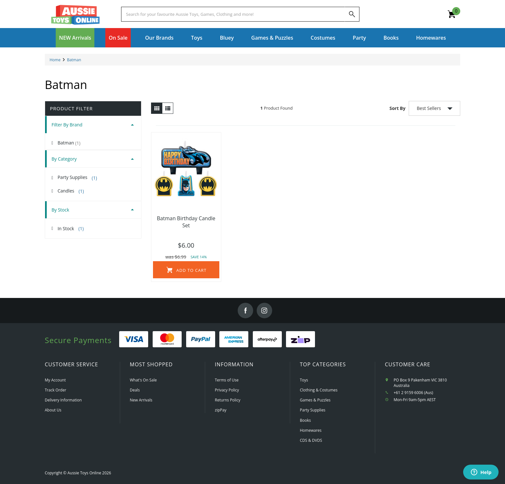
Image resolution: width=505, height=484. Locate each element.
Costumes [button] (323, 37)
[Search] (352, 14)
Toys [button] (196, 37)
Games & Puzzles (315, 400)
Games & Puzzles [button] (272, 37)
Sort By (397, 108)
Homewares (310, 430)
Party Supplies (77, 177)
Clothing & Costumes (319, 390)
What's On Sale (143, 380)
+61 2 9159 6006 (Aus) (413, 392)
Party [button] (359, 37)
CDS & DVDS (311, 440)
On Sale (118, 37)
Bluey (227, 37)
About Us (53, 410)
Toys (304, 380)
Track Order (55, 390)
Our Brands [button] (159, 37)
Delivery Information (63, 400)
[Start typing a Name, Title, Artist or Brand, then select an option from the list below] (233, 14)
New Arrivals (141, 400)
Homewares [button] (431, 37)
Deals (135, 390)
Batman (69, 143)
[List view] (167, 108)
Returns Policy (227, 400)
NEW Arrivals (75, 37)
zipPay (220, 410)
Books (391, 37)
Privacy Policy (227, 390)
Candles (71, 191)
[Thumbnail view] (156, 108)
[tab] (93, 124)
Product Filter (71, 108)
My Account (55, 380)
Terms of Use (227, 380)
